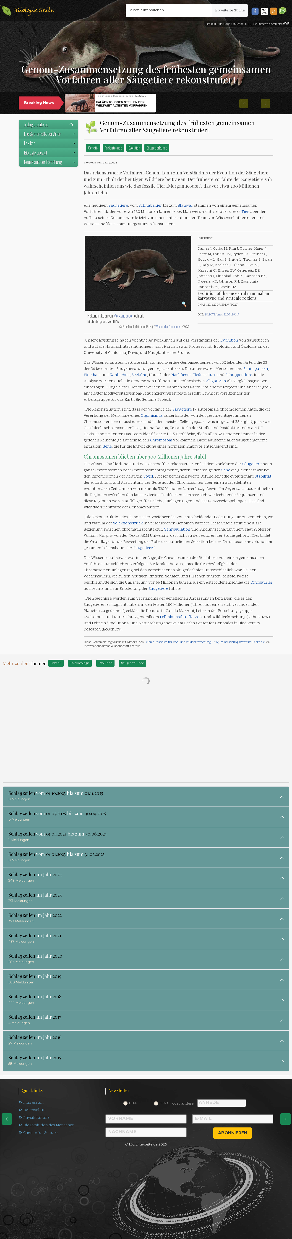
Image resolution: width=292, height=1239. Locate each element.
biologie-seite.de (48, 124)
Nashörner (181, 375)
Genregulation (177, 529)
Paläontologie (113, 148)
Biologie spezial (50, 152)
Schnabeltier (150, 205)
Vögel (148, 476)
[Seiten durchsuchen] (169, 10)
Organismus (152, 416)
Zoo (198, 617)
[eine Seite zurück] (7, 1119)
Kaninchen (120, 375)
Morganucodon (123, 316)
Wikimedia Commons (167, 326)
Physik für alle (34, 1118)
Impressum (31, 1102)
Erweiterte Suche (230, 10)
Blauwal (185, 205)
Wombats (92, 375)
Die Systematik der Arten (50, 133)
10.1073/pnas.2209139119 (222, 314)
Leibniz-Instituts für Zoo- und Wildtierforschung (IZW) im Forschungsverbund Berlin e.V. (204, 642)
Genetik (93, 148)
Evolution (134, 148)
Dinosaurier (261, 582)
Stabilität (263, 476)
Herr (133, 1103)
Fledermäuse (204, 375)
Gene (107, 446)
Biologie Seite (34, 10)
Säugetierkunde (156, 148)
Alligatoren (216, 381)
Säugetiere (118, 205)
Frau (164, 1103)
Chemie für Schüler (38, 1133)
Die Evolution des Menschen (47, 1125)
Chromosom (161, 440)
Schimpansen (255, 369)
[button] (283, 10)
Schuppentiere (238, 375)
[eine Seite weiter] (285, 1119)
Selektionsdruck (128, 523)
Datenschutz (32, 1110)
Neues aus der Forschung (50, 161)
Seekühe (139, 375)
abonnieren (232, 1132)
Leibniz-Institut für (177, 617)
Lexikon (50, 143)
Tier (244, 212)
